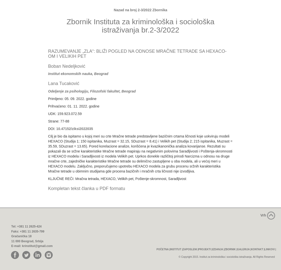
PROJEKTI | (205, 249)
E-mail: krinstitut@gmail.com (32, 246)
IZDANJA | (218, 249)
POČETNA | (163, 249)
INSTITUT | (176, 249)
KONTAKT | (258, 249)
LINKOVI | (270, 249)
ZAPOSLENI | (190, 249)
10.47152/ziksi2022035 (74, 129)
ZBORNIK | (230, 249)
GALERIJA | (244, 249)
